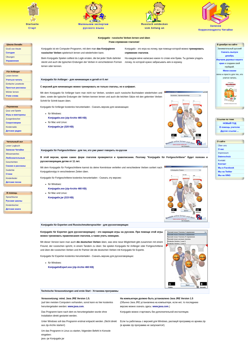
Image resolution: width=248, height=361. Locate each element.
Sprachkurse (12, 197)
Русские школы (14, 201)
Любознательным (15, 158)
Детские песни (13, 182)
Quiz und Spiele (13, 110)
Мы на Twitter (225, 171)
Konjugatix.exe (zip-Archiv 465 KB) (67, 117)
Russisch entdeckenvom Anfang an (154, 24)
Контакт (222, 164)
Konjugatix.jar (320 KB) (61, 126)
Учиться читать (14, 80)
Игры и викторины (16, 115)
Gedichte (10, 170)
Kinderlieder (11, 178)
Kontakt (221, 160)
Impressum (223, 153)
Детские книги (13, 209)
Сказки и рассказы (16, 166)
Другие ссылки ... (229, 131)
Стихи (9, 174)
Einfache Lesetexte (15, 84)
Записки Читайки (15, 150)
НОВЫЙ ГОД (229, 123)
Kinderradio (11, 127)
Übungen (10, 57)
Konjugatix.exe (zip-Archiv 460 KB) (67, 188)
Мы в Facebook (226, 168)
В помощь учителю (229, 127)
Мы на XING (224, 175)
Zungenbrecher (13, 119)
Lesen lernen (12, 75)
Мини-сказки (229, 70)
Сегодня (10, 52)
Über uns (222, 145)
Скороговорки (13, 122)
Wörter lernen (12, 92)
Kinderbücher (12, 205)
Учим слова (12, 96)
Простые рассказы (16, 87)
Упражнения (12, 61)
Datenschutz (224, 156)
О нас (221, 149)
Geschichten (12, 162)
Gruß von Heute (13, 49)
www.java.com (76, 306)
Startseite (33, 24)
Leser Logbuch (13, 146)
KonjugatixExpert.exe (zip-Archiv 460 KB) (71, 267)
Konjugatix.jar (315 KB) (61, 197)
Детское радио (13, 131)
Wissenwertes (12, 154)
